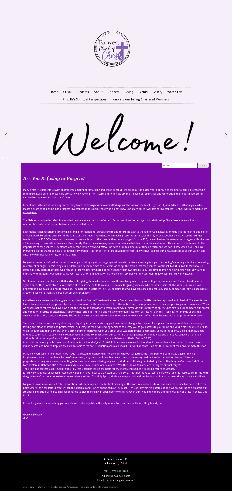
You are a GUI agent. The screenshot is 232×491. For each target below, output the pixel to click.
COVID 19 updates (76, 92)
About (98, 92)
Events (143, 92)
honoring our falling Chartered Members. (140, 99)
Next (226, 135)
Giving (129, 92)
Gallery (157, 92)
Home (54, 92)
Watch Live (174, 92)
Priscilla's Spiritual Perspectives (84, 99)
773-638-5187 (120, 471)
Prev (5, 135)
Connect (113, 92)
